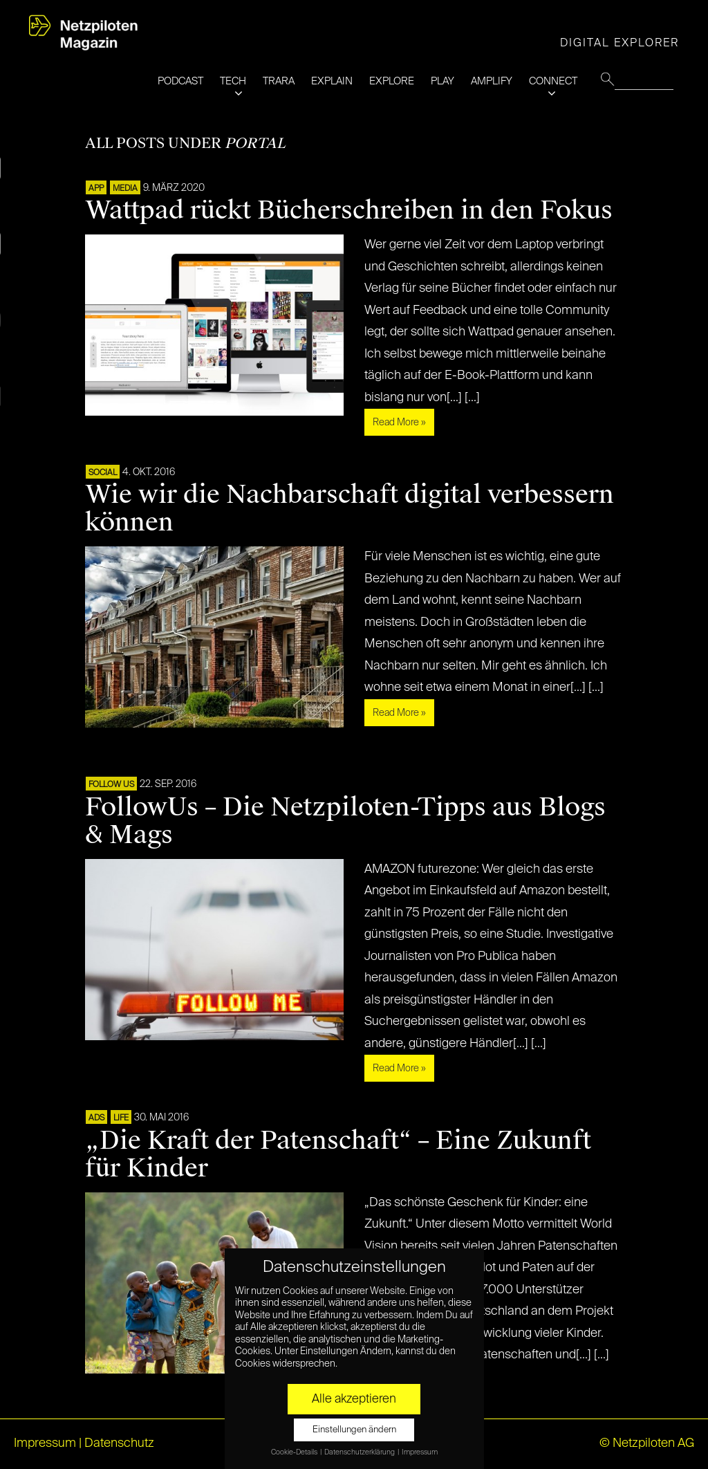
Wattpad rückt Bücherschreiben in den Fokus (349, 210)
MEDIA (125, 189)
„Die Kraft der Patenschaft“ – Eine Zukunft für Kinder (338, 1154)
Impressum (45, 1443)
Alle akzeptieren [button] (354, 1399)
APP (96, 189)
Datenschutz (119, 1443)
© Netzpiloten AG (646, 1443)
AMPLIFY (491, 81)
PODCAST (180, 81)
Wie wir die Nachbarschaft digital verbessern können (349, 508)
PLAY (442, 81)
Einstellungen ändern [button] (354, 1429)
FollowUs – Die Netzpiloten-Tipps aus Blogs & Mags (345, 821)
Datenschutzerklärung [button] (360, 1452)
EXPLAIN (332, 81)
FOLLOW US (111, 785)
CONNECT (553, 81)
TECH (233, 81)
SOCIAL (102, 473)
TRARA (279, 81)
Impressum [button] (420, 1452)
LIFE (121, 1118)
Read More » (399, 422)
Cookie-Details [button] (295, 1452)
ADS (96, 1118)
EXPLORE (391, 81)
